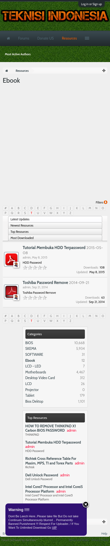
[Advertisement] (55, 143)
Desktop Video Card (40, 378)
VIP (54, 527)
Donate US (45, 38)
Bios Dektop (34, 401)
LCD (28, 384)
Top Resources (37, 418)
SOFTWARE (34, 354)
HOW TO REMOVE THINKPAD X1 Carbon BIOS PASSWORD (50, 428)
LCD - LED (33, 366)
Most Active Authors (18, 54)
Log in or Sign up (91, 4)
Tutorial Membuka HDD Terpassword (53, 442)
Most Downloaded (22, 238)
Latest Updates (20, 219)
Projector (32, 389)
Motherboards (35, 372)
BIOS (29, 343)
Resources (69, 38)
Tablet (30, 395)
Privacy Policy (100, 540)
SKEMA (30, 348)
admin (27, 257)
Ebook (30, 360)
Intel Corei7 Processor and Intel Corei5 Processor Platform (54, 488)
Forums (23, 38)
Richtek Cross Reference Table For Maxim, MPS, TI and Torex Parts (50, 460)
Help (104, 533)
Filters (101, 202)
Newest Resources (22, 225)
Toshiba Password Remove (45, 282)
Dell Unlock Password (41, 475)
